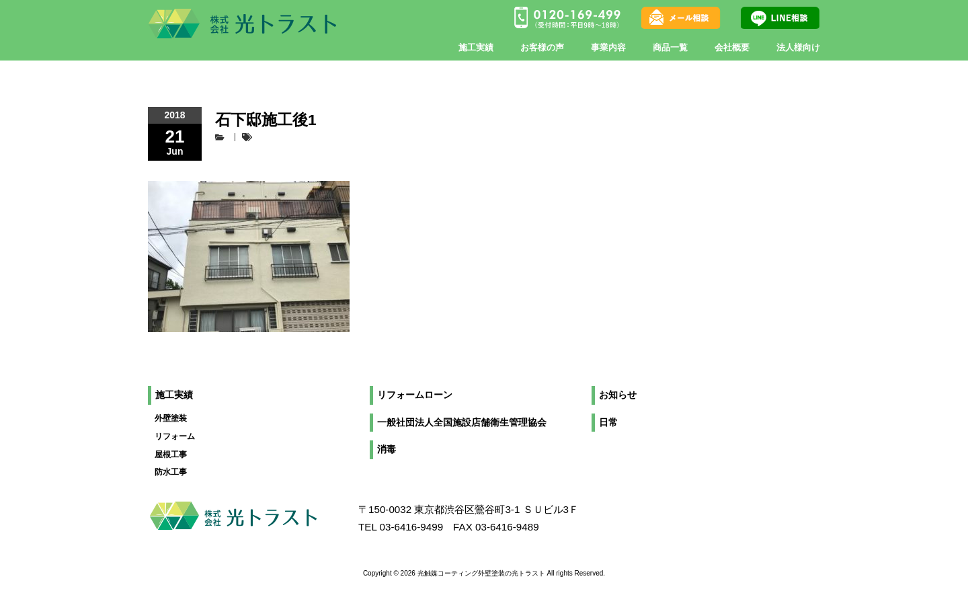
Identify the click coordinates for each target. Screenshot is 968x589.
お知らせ (618, 395)
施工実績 (174, 395)
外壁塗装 (171, 418)
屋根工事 (171, 454)
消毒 (386, 449)
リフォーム (175, 436)
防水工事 (171, 472)
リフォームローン (414, 395)
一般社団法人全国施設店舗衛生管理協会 (462, 423)
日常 (608, 423)
